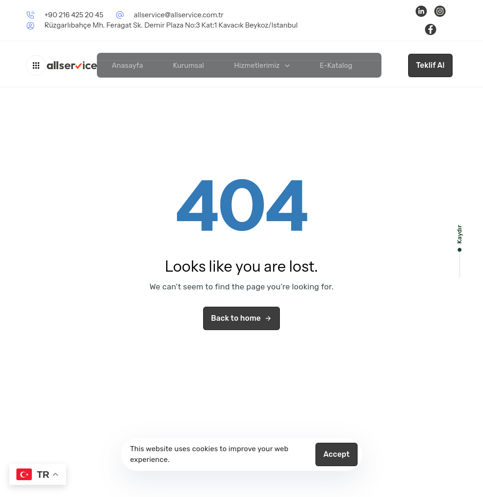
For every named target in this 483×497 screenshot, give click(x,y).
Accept (336, 454)
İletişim (394, 65)
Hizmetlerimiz (262, 65)
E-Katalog (336, 65)
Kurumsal (189, 65)
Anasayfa (127, 65)
